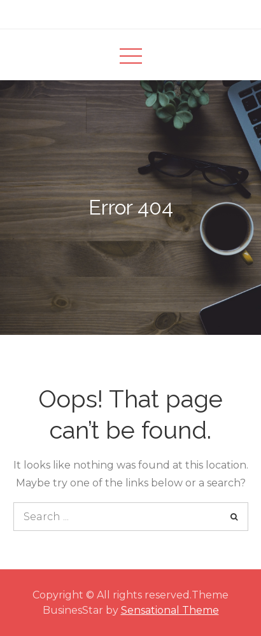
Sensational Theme (170, 610)
